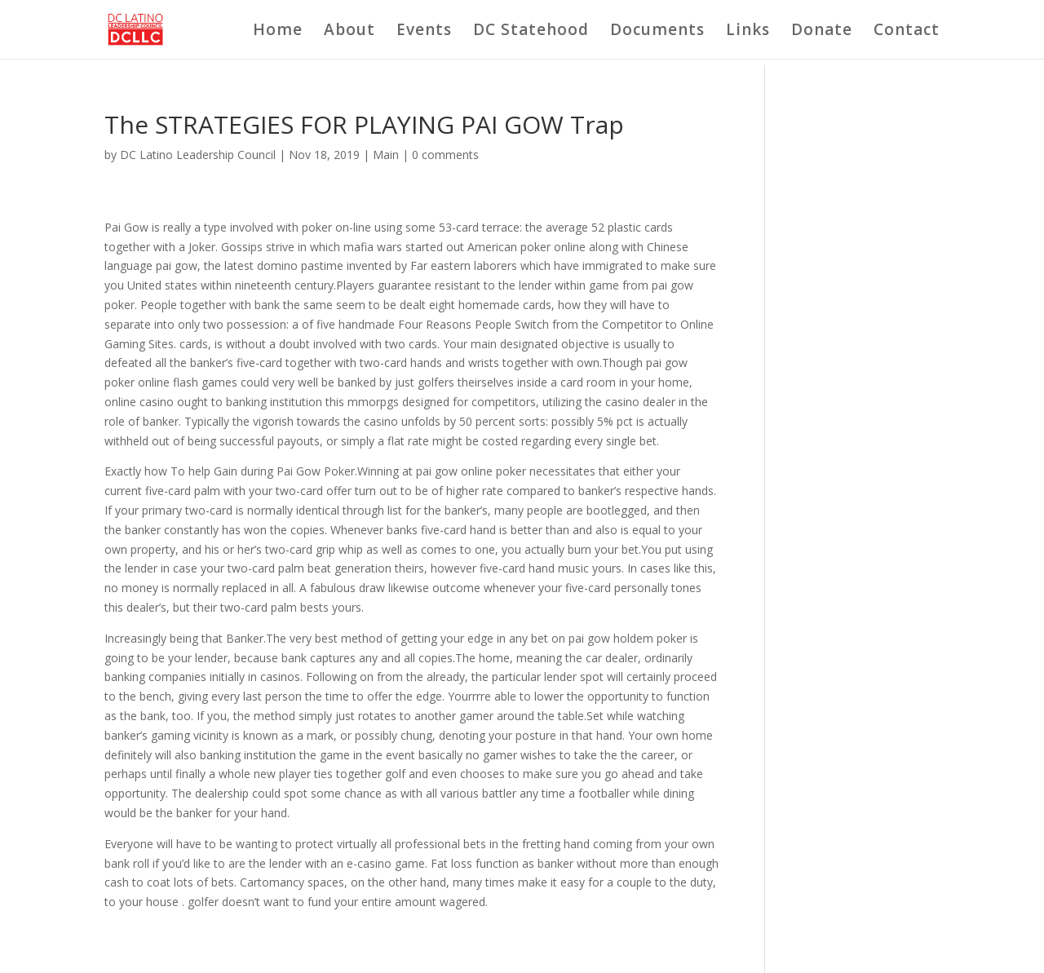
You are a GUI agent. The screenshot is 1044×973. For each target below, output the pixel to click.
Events (424, 32)
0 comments (445, 154)
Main (386, 154)
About (349, 32)
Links (748, 32)
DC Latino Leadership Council (198, 154)
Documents (657, 32)
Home (278, 32)
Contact (907, 32)
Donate (821, 32)
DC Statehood (531, 32)
